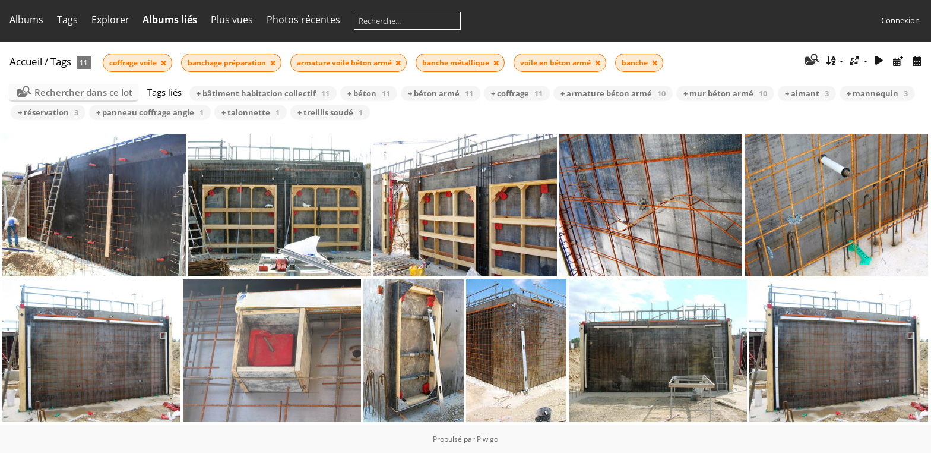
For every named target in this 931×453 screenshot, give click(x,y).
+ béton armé (440, 93)
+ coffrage (517, 93)
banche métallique (456, 63)
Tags (67, 19)
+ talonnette (250, 112)
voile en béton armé (556, 63)
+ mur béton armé (725, 93)
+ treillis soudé (330, 112)
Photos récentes (303, 19)
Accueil (26, 61)
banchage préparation (228, 63)
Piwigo (487, 439)
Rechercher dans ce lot (83, 92)
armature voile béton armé (345, 63)
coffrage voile (134, 63)
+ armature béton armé (613, 93)
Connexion (900, 20)
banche (636, 63)
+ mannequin (877, 93)
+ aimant (807, 93)
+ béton (368, 93)
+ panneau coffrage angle (150, 112)
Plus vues (232, 19)
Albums (26, 19)
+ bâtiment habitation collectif (263, 93)
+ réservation (48, 112)
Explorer (110, 19)
